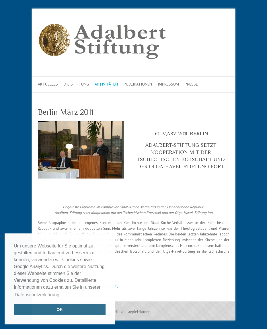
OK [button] (59, 309)
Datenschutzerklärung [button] (37, 294)
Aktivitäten (106, 84)
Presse (191, 84)
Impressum (168, 84)
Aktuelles (48, 84)
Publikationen (138, 84)
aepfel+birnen (139, 311)
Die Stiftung (76, 84)
